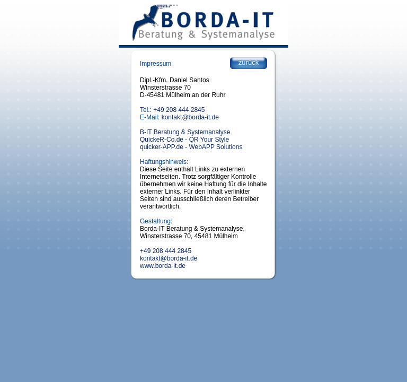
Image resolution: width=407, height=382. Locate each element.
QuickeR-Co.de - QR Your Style (184, 139)
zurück (248, 62)
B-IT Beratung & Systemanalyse (185, 132)
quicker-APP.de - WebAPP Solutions (191, 147)
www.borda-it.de (162, 266)
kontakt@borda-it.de (190, 117)
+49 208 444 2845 (179, 110)
